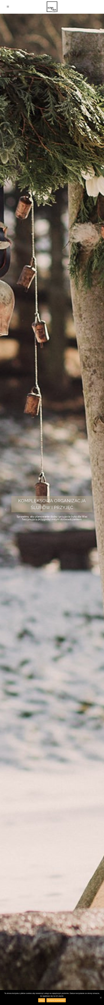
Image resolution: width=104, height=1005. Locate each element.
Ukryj (42, 1000)
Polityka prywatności (56, 1000)
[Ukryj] (100, 997)
